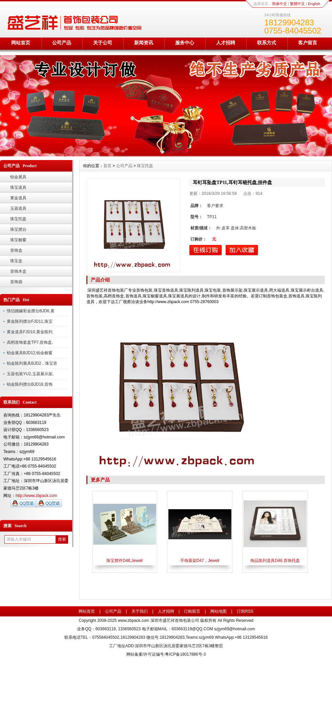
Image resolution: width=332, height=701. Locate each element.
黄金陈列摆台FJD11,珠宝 (30, 321)
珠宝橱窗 (18, 240)
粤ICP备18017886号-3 (185, 654)
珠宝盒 (16, 260)
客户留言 (307, 42)
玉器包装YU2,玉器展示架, (30, 373)
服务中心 (184, 42)
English (314, 4)
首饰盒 (16, 250)
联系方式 (266, 42)
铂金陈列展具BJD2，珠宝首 (32, 363)
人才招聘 (225, 42)
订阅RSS (245, 611)
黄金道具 (18, 198)
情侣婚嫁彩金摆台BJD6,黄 (31, 311)
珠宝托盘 (18, 219)
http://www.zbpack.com (36, 495)
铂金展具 (18, 177)
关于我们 (139, 611)
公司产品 (61, 42)
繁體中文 (297, 4)
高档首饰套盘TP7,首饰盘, (30, 342)
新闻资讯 (143, 42)
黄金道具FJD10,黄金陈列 (30, 332)
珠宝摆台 (18, 229)
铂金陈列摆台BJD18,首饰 (30, 384)
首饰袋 (16, 281)
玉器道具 (18, 208)
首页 (107, 165)
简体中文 (279, 4)
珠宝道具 (18, 187)
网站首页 (20, 42)
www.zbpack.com (133, 620)
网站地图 (218, 611)
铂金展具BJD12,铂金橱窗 (30, 352)
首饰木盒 (18, 271)
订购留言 (192, 611)
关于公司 (102, 42)
